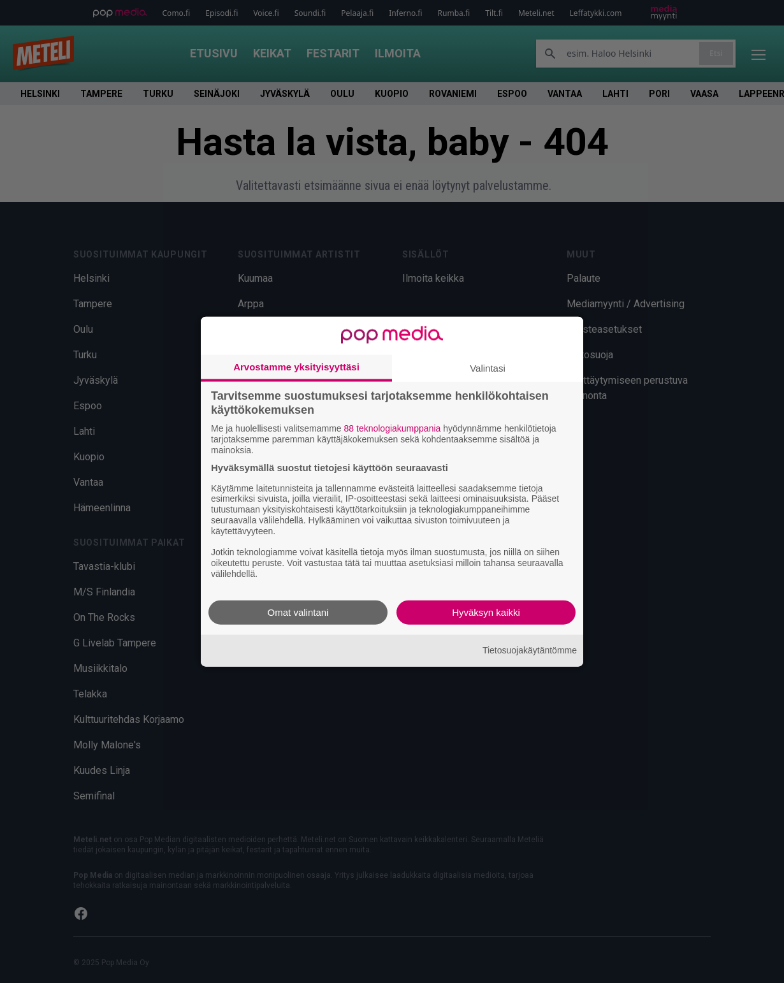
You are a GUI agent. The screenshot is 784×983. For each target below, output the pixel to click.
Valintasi (487, 368)
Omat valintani (298, 611)
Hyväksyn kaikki (486, 611)
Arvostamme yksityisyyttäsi (296, 366)
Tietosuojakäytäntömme (530, 650)
